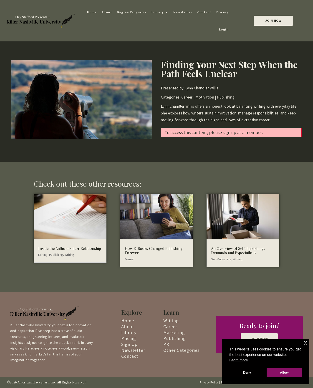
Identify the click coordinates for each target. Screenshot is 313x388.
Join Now (273, 20)
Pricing (222, 12)
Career (186, 97)
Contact (204, 12)
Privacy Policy (209, 382)
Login (224, 29)
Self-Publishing (221, 259)
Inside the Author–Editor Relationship (69, 248)
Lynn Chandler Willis (201, 88)
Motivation (204, 97)
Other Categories (181, 350)
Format (129, 259)
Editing (43, 255)
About (107, 12)
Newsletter (182, 12)
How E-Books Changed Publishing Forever (154, 250)
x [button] (305, 342)
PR (166, 344)
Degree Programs (131, 12)
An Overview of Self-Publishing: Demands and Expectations (238, 250)
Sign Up (129, 344)
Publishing (226, 97)
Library (157, 12)
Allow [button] (284, 372)
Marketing (174, 332)
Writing (69, 255)
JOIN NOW (259, 338)
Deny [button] (247, 372)
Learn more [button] (238, 360)
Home (92, 12)
